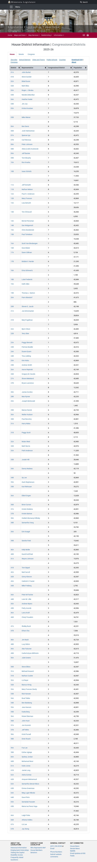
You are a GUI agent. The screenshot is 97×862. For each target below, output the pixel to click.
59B (12, 752)
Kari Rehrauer (27, 487)
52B (12, 685)
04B (12, 104)
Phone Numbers (56, 852)
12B (12, 198)
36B (12, 505)
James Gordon (27, 392)
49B (12, 653)
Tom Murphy (26, 158)
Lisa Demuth (26, 203)
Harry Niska (26, 423)
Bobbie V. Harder (28, 261)
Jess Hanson (26, 707)
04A (12, 99)
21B (12, 320)
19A (12, 284)
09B (12, 158)
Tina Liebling (26, 356)
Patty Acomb (26, 608)
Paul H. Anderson (28, 194)
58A (12, 734)
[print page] (87, 35)
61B (12, 770)
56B (12, 721)
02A (12, 81)
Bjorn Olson (26, 329)
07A (12, 135)
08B (12, 149)
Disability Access (17, 855)
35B (12, 487)
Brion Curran (26, 505)
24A (12, 351)
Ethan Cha (25, 631)
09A (12, 153)
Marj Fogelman (27, 320)
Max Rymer (26, 396)
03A (12, 90)
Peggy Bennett (27, 342)
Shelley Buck (26, 626)
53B (12, 694)
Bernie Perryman (28, 221)
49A (12, 649)
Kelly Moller (26, 550)
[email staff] (84, 35)
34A (12, 469)
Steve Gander (27, 77)
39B (12, 541)
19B (12, 293)
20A (12, 297)
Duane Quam (26, 351)
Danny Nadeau (27, 469)
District (13, 68)
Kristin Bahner (27, 514)
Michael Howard (28, 671)
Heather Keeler (27, 99)
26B (12, 374)
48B (12, 644)
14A (12, 221)
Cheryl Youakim (27, 617)
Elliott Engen (26, 496)
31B (12, 432)
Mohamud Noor (27, 761)
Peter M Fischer (27, 595)
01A (12, 72)
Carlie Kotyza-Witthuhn (30, 653)
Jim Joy (24, 104)
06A (12, 126)
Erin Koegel (26, 532)
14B (12, 225)
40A (12, 550)
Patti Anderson (27, 451)
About (74, 62)
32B (12, 446)
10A (12, 162)
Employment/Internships (20, 850)
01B (12, 77)
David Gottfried (27, 554)
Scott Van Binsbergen (30, 243)
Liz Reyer (25, 680)
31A (12, 423)
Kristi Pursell (26, 734)
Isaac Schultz (27, 171)
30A (12, 414)
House (12, 54)
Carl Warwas (26, 140)
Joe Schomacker (28, 311)
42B (12, 577)
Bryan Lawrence (28, 383)
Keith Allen (25, 284)
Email (52, 848)
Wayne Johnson (28, 559)
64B (12, 797)
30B (12, 419)
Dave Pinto (26, 797)
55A (12, 707)
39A (12, 532)
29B (12, 410)
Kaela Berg (26, 712)
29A (12, 401)
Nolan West (26, 441)
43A (12, 581)
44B (12, 599)
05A (12, 108)
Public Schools (52, 60)
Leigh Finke (26, 815)
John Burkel (26, 72)
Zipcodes (14, 60)
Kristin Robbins (27, 509)
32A (12, 441)
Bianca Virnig (26, 685)
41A (12, 559)
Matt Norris (26, 446)
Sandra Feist (26, 541)
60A (12, 757)
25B (12, 365)
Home (10, 35)
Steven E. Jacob (27, 306)
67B (12, 829)
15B (12, 234)
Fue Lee (24, 748)
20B (12, 306)
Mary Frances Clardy (29, 689)
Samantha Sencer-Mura (30, 784)
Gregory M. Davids (28, 374)
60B (12, 761)
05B (12, 117)
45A (12, 604)
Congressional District (56, 68)
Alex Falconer (27, 649)
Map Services (33, 35)
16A (12, 243)
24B (12, 356)
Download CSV (77, 60)
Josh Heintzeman (28, 131)
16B (12, 248)
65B (12, 806)
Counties (62, 60)
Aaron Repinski (27, 369)
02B (12, 86)
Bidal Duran (26, 81)
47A (12, 626)
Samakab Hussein (28, 802)
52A (12, 680)
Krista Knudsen (27, 108)
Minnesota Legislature (22, 1)
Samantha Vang (28, 523)
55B (12, 712)
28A (12, 392)
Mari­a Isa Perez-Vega (29, 806)
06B (12, 131)
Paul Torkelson (27, 234)
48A (12, 640)
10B (12, 171)
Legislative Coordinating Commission (33, 27)
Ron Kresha (26, 162)
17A (12, 252)
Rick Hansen (26, 694)
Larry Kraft (26, 613)
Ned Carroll (26, 572)
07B (12, 140)
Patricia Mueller (27, 347)
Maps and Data (19, 35)
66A (12, 815)
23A (12, 342)
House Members (36, 850)
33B (12, 460)
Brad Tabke (26, 698)
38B (12, 523)
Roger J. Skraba (27, 90)
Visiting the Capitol (17, 852)
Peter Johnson (27, 144)
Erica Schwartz (27, 270)
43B (12, 586)
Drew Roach (26, 739)
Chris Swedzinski (28, 230)
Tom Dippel (26, 568)
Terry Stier (25, 333)
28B (12, 396)
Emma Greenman (28, 788)
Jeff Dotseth (26, 185)
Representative (27, 68)
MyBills (72, 851)
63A (12, 784)
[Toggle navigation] (11, 7)
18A (12, 270)
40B (12, 554)
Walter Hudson (27, 414)
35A (12, 482)
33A (12, 451)
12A (12, 194)
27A (12, 378)
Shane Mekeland (28, 378)
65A (12, 802)
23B (12, 347)
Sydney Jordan (27, 757)
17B (12, 261)
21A (12, 311)
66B (12, 820)
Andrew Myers (27, 604)
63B (12, 788)
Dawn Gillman (27, 252)
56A (12, 716)
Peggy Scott (26, 432)
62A (12, 775)
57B (12, 730)
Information (58, 35)
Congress (31, 54)
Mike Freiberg (27, 586)
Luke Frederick (27, 279)
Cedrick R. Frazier (28, 581)
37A (12, 509)
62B (12, 779)
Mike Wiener (26, 117)
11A (12, 185)
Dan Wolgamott (27, 225)
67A (12, 824)
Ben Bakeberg (27, 703)
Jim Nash (25, 640)
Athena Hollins (27, 820)
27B (12, 383)
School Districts (24, 60)
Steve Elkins (26, 667)
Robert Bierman (27, 716)
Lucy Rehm (26, 644)
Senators (33, 852)
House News (74, 846)
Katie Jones (26, 766)
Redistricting (46, 35)
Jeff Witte (25, 730)
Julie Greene (26, 658)
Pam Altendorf (27, 297)
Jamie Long (26, 770)
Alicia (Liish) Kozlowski (30, 149)
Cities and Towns (38, 60)
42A (12, 572)
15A (12, 230)
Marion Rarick (27, 410)
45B (12, 608)
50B (12, 667)
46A (12, 613)
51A (12, 671)
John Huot (26, 721)
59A (12, 748)
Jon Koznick (26, 725)
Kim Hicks (25, 360)
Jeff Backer (26, 153)
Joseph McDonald (28, 401)
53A (12, 689)
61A (12, 766)
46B (12, 617)
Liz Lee (24, 824)
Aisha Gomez (26, 775)
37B (12, 514)
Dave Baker (26, 248)
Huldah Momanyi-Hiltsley (31, 518)
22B (12, 333)
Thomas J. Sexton (28, 293)
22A (12, 329)
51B (12, 676)
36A (12, 496)
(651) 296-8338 (56, 846)
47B (12, 631)
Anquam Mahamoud (29, 779)
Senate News (75, 848)
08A (12, 144)
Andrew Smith (27, 365)
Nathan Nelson (27, 189)
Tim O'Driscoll (27, 212)
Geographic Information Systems (27, 31)
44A (12, 595)
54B (12, 703)
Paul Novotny (27, 419)
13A (12, 203)
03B (12, 95)
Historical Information (19, 848)
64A (12, 793)
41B (12, 568)
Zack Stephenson (28, 482)
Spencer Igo (26, 135)
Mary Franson (27, 198)
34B (12, 478)
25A (12, 360)
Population (78, 68)
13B (12, 212)
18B (12, 279)
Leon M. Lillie (26, 599)
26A (12, 369)
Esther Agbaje (27, 752)
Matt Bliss (25, 86)
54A (12, 698)
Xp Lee (24, 478)
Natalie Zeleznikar (28, 95)
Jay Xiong (25, 829)
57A (12, 725)
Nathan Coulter (27, 676)
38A (12, 518)
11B (12, 189)
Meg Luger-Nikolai (28, 793)
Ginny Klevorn (27, 577)
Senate (21, 54)
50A (12, 658)
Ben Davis (25, 126)
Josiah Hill (25, 460)
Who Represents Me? (38, 848)
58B (12, 739)
